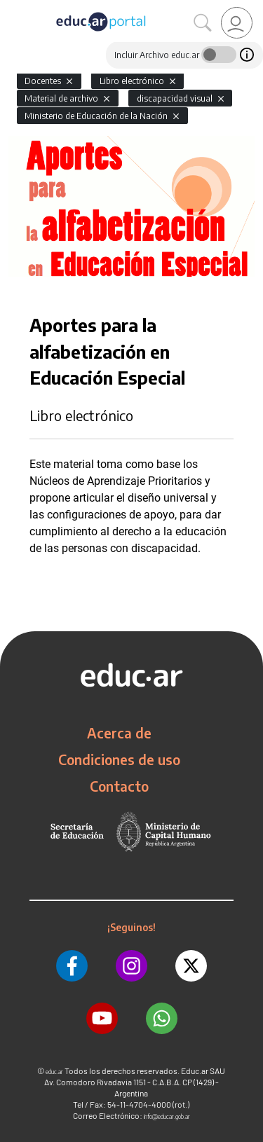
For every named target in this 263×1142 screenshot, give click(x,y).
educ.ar (54, 1071)
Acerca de (119, 732)
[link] (236, 23)
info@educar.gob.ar (167, 1116)
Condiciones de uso (119, 759)
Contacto (119, 786)
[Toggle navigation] (13, 7)
